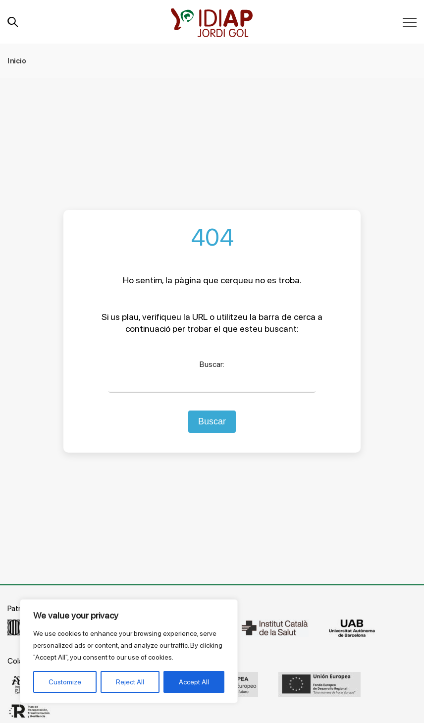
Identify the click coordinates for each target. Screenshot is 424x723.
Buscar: (212, 364)
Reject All (130, 682)
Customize (65, 682)
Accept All (194, 682)
